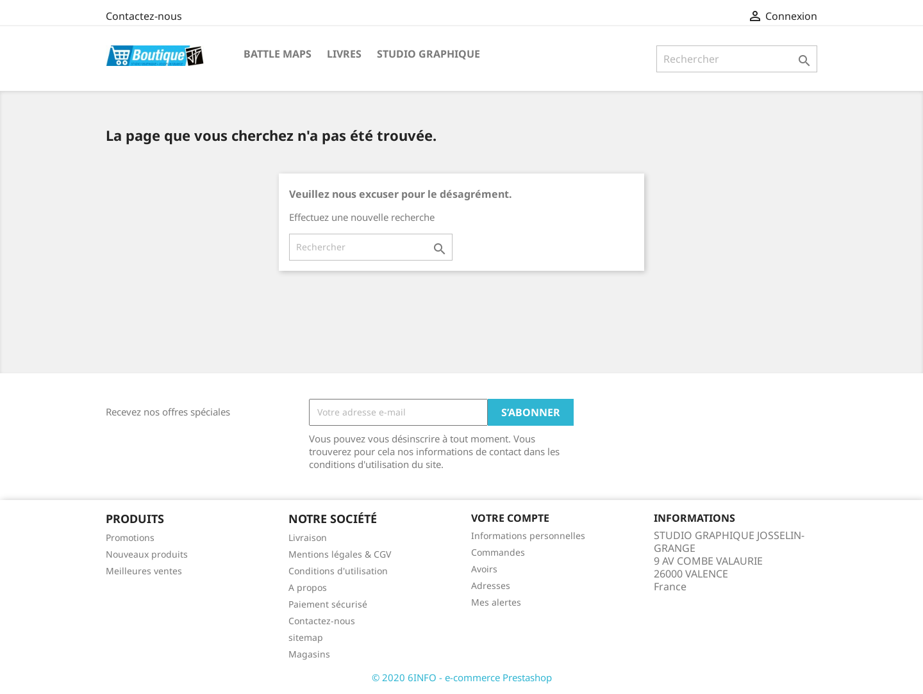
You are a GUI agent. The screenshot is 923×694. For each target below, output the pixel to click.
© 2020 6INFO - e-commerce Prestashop (462, 677)
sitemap (305, 637)
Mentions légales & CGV (339, 554)
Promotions (130, 537)
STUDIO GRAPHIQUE (428, 54)
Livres (344, 54)
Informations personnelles (528, 535)
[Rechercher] (736, 58)
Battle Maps (278, 54)
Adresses (490, 585)
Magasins (309, 654)
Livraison (307, 537)
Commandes (498, 552)
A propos (307, 587)
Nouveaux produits (147, 554)
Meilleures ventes (144, 571)
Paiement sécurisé (327, 604)
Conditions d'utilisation (338, 571)
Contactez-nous (144, 16)
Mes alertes (496, 602)
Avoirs (484, 569)
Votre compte (510, 518)
